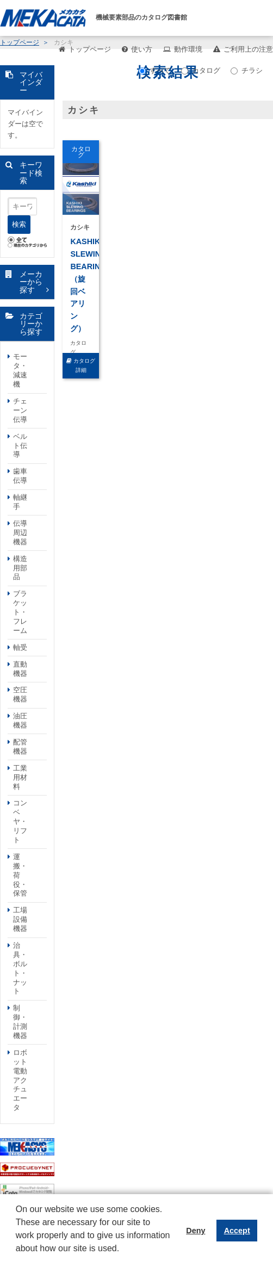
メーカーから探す (31, 282)
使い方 (141, 49)
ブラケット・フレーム (20, 612)
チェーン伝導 (20, 410)
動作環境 (188, 49)
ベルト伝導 (20, 445)
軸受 (20, 647)
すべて (155, 70)
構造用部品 (20, 568)
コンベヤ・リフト (20, 821)
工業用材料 (20, 777)
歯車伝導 (20, 476)
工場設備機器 (20, 919)
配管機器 (20, 746)
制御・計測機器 (20, 1022)
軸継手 (20, 502)
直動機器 (20, 669)
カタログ (200, 70)
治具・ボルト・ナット (20, 968)
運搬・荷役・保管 (20, 875)
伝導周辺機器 (20, 532)
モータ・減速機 (20, 370)
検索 (19, 224)
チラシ (247, 70)
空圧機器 (20, 694)
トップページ (90, 49)
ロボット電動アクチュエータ (20, 1079)
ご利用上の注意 (248, 49)
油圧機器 (20, 720)
